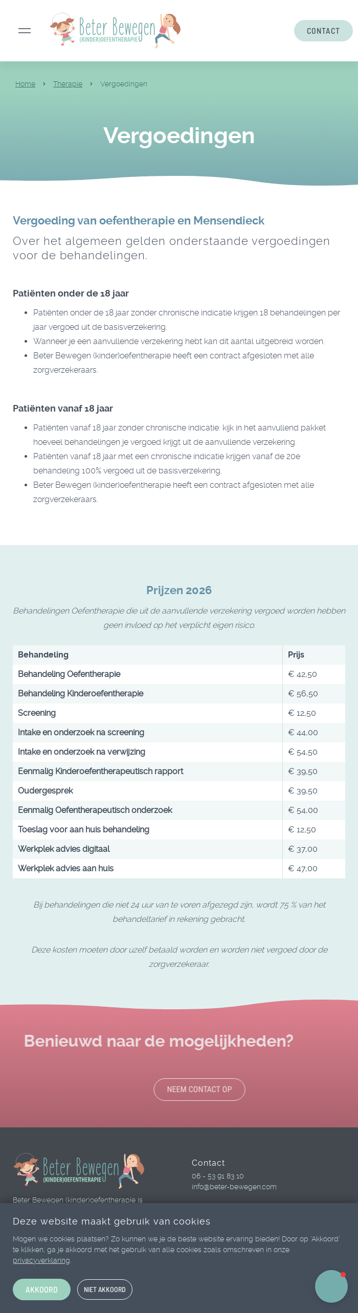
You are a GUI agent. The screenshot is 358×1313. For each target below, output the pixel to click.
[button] (331, 1286)
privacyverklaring (41, 1260)
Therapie (67, 84)
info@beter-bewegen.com (234, 1187)
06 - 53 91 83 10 (218, 1176)
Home (25, 84)
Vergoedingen (123, 84)
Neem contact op (225, 1089)
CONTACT (323, 30)
